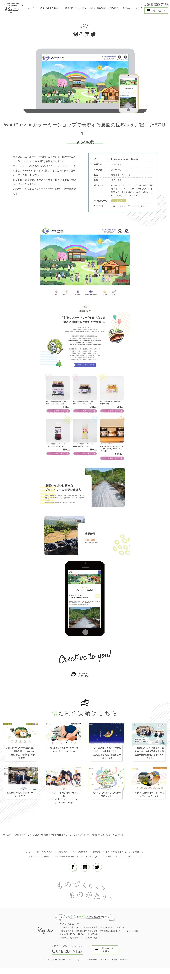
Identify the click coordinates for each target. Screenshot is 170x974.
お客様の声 (67, 8)
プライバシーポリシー (55, 966)
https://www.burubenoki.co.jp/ (124, 159)
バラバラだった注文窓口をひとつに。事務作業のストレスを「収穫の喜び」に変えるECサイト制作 (20, 754)
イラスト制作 (136, 189)
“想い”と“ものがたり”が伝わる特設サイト (106, 795)
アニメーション (118, 206)
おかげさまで (132, 858)
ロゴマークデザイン (134, 195)
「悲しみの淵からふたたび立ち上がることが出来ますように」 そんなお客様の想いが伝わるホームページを (106, 754)
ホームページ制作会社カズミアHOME (20, 836)
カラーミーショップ (137, 206)
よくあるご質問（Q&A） (108, 858)
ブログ (138, 8)
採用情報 (59, 858)
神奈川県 (126, 175)
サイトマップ (76, 966)
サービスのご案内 (87, 853)
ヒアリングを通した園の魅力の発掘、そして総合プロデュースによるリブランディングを (63, 799)
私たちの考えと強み (48, 8)
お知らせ (79, 862)
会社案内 (127, 8)
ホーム (31, 8)
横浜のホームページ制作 (80, 858)
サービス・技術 (85, 8)
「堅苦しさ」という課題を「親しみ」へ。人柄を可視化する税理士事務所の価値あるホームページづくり (149, 754)
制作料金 (114, 8)
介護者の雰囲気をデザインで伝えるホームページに (149, 795)
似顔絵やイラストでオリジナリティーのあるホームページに (63, 751)
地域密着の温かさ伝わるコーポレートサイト (20, 795)
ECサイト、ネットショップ (124, 185)
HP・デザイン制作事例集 (127, 853)
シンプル (119, 201)
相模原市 (115, 175)
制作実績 (101, 8)
